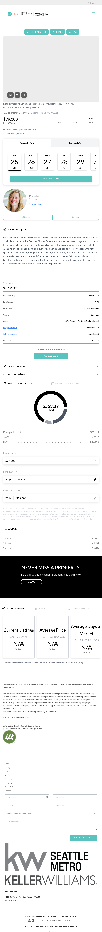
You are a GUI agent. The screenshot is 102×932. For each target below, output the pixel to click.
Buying (7, 751)
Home (7, 743)
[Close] (96, 906)
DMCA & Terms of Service (80, 929)
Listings (8, 747)
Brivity (14, 929)
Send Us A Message (84, 817)
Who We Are (10, 766)
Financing (8, 759)
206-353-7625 (11, 880)
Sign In (91, 2)
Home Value (9, 762)
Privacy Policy (61, 929)
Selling (7, 755)
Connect (8, 770)
